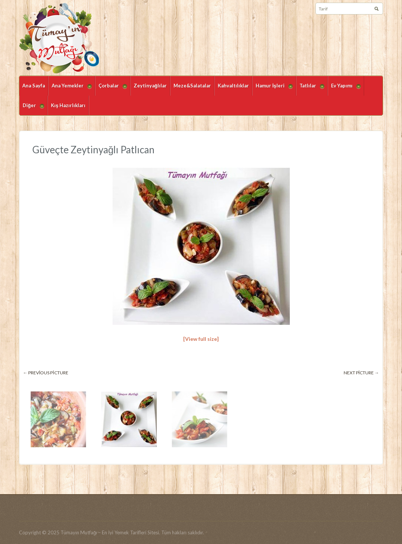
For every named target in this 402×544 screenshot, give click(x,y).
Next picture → (361, 372)
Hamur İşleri (272, 89)
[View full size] (201, 339)
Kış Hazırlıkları (68, 105)
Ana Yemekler (70, 89)
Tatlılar (310, 89)
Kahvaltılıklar (233, 86)
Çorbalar (111, 89)
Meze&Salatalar (192, 86)
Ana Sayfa (33, 86)
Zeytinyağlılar (150, 86)
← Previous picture (45, 372)
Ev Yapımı (344, 89)
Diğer (31, 108)
